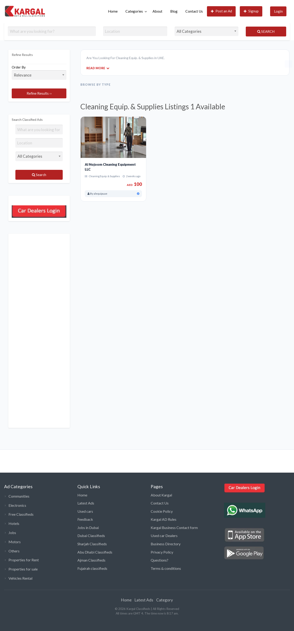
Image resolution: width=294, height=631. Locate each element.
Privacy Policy (162, 552)
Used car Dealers (164, 535)
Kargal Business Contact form (174, 527)
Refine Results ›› (39, 93)
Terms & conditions (166, 568)
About (157, 11)
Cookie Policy (162, 511)
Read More (97, 68)
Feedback (85, 519)
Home (113, 11)
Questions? (159, 560)
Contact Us (194, 11)
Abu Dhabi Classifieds (94, 552)
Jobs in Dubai (88, 527)
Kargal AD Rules (163, 519)
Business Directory (166, 544)
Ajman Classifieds (91, 560)
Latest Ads (85, 503)
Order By (39, 72)
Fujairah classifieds (92, 568)
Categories (134, 11)
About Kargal (161, 495)
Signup (251, 11)
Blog (174, 11)
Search (265, 31)
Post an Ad (221, 11)
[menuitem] (113, 11)
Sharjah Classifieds (92, 544)
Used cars (85, 511)
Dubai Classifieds (91, 535)
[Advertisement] (39, 330)
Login (278, 11)
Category (164, 600)
